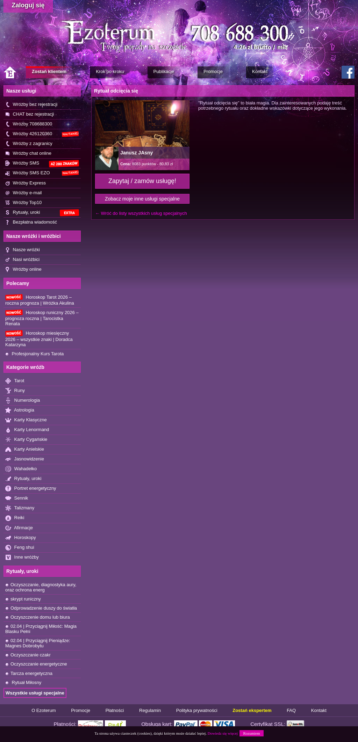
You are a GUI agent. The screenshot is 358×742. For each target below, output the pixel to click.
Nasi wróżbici (22, 260)
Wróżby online (23, 269)
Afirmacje (19, 528)
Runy (15, 391)
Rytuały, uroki (42, 213)
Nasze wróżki (22, 250)
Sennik (16, 498)
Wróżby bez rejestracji (31, 105)
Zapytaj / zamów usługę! (142, 180)
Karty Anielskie (24, 449)
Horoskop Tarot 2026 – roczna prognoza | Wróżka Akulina (39, 300)
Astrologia (19, 410)
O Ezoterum (43, 710)
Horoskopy (20, 538)
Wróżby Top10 (23, 203)
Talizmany (19, 508)
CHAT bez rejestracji (29, 114)
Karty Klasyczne (26, 420)
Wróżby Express (25, 183)
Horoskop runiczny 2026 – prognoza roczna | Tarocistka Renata (42, 318)
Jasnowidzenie (24, 459)
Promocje (80, 710)
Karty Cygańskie (26, 440)
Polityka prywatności (196, 710)
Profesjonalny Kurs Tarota (34, 353)
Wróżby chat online (28, 154)
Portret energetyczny (30, 489)
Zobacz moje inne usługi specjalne (142, 199)
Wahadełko (21, 469)
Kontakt (319, 710)
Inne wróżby (22, 557)
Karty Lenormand (27, 430)
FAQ (291, 710)
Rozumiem (251, 733)
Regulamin (150, 710)
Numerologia (22, 400)
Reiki (14, 518)
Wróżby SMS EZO (42, 173)
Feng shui (19, 548)
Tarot (14, 381)
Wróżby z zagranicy (28, 144)
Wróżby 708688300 (28, 124)
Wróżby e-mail (23, 193)
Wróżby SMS (42, 163)
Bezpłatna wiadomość (31, 222)
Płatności (115, 710)
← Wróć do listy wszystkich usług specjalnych (141, 213)
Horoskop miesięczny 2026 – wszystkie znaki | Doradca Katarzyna (39, 338)
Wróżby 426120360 (42, 134)
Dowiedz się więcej (223, 733)
